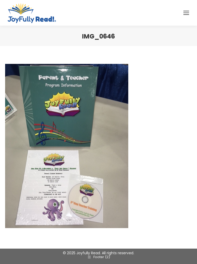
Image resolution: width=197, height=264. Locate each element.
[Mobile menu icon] (186, 13)
